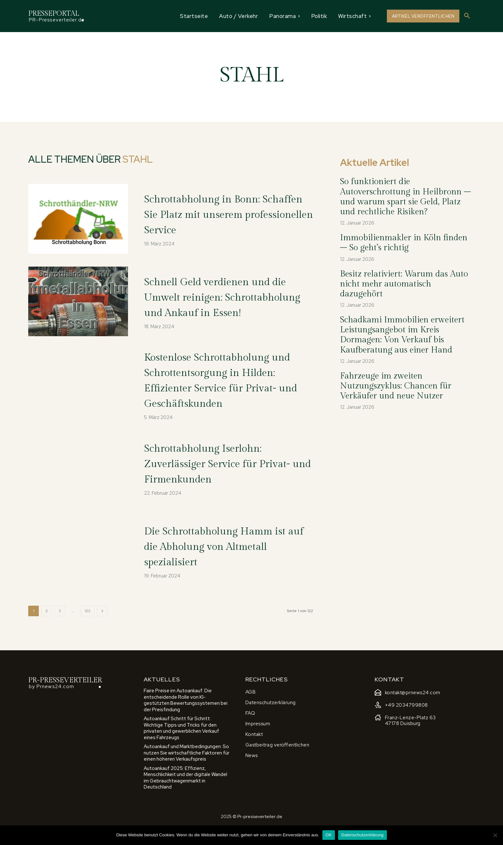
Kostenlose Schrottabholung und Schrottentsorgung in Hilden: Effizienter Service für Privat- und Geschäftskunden (225, 390)
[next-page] (102, 629)
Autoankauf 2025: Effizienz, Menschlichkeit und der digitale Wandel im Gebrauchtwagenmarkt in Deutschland (185, 796)
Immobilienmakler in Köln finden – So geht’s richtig (403, 242)
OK (329, 834)
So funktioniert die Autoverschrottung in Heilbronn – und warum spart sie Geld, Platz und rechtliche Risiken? (405, 197)
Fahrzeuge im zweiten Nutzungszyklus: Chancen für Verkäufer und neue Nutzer (395, 386)
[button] (467, 16)
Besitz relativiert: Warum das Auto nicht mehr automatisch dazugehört (404, 284)
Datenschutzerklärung (362, 834)
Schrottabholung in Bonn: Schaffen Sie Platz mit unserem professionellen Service (219, 214)
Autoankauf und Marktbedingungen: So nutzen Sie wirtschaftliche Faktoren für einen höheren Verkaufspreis (186, 771)
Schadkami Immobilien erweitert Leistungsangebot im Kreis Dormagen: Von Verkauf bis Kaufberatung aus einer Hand (402, 335)
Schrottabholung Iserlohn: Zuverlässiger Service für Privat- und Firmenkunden (223, 481)
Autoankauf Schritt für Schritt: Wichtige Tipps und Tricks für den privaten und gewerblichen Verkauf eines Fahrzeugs (181, 746)
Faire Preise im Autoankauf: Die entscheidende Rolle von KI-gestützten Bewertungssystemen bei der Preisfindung (185, 718)
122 (87, 628)
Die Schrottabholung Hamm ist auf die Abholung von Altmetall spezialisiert (227, 564)
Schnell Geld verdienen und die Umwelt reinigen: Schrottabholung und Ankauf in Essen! (225, 298)
